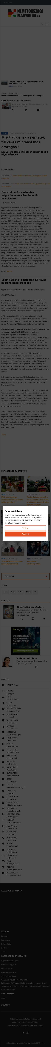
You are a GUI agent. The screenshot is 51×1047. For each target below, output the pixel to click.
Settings (25, 528)
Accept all (25, 534)
